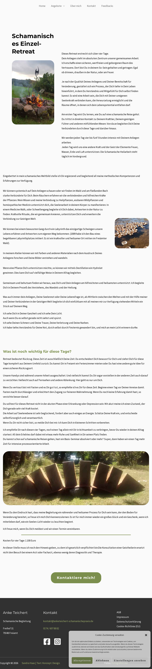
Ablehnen (102, 660)
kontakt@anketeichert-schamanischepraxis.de (68, 621)
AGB (118, 612)
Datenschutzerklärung (128, 621)
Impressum (122, 617)
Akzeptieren (82, 660)
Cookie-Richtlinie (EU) (128, 626)
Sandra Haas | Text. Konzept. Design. (41, 663)
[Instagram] (57, 641)
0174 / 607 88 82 (51, 628)
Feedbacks (106, 6)
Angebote (57, 6)
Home (43, 6)
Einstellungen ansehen (130, 660)
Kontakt (90, 6)
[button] (146, 635)
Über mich (75, 6)
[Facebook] (47, 641)
